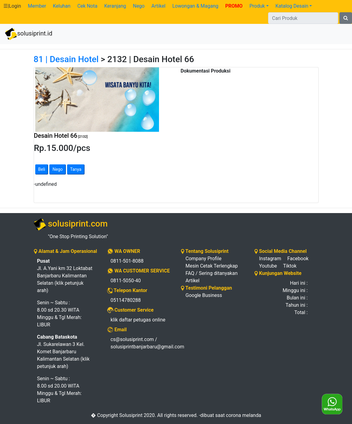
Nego (139, 6)
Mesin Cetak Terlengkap (212, 266)
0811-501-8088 (127, 261)
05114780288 (126, 300)
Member (37, 6)
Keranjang (115, 6)
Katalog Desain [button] (291, 6)
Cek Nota (87, 6)
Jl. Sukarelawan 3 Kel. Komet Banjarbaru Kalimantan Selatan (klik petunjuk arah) (63, 351)
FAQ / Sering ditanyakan (212, 273)
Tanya (75, 169)
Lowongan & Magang (195, 6)
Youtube (268, 266)
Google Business (204, 295)
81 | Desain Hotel (66, 59)
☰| (12, 6)
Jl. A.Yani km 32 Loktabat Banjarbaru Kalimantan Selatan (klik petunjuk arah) (65, 275)
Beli (41, 169)
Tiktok (290, 266)
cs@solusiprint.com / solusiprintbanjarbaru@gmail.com (141, 343)
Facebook (297, 258)
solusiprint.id (28, 34)
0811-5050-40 (126, 280)
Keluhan (61, 6)
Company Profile (203, 258)
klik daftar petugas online (138, 320)
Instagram (270, 258)
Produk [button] (257, 6)
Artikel (158, 6)
